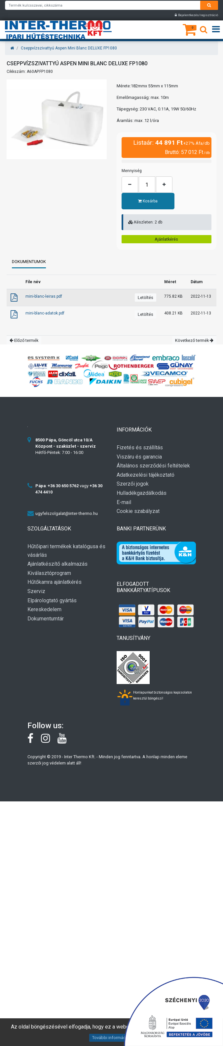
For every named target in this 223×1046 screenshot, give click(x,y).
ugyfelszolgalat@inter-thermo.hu (66, 513)
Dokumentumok (29, 261)
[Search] (209, 5)
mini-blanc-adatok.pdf (44, 313)
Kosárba (148, 201)
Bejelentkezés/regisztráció (196, 15)
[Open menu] (215, 29)
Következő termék (194, 340)
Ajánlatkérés (166, 239)
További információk (111, 1037)
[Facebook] (34, 740)
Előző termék (24, 340)
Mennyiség (132, 170)
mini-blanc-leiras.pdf (43, 296)
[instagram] (49, 740)
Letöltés (145, 297)
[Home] (12, 48)
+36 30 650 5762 (63, 485)
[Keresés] (203, 31)
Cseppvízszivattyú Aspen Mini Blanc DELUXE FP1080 (69, 48)
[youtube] (65, 740)
